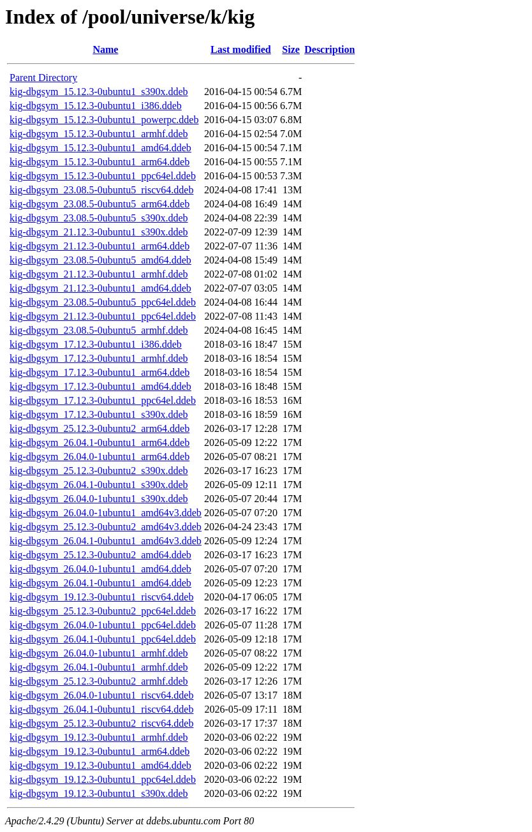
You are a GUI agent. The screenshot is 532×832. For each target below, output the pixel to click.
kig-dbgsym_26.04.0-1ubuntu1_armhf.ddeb (99, 653)
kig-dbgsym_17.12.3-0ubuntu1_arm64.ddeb (99, 372)
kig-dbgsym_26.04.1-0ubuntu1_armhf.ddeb (99, 667)
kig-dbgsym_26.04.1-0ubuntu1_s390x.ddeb (99, 484)
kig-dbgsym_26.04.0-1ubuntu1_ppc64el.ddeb (103, 625)
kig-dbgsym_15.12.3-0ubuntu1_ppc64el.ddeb (103, 175)
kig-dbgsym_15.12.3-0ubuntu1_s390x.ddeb (99, 91)
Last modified (241, 49)
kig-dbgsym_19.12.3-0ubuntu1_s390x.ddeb (99, 793)
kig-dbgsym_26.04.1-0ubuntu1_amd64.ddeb (100, 582)
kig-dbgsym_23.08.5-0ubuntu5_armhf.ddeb (99, 330)
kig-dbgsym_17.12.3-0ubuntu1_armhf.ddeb (99, 358)
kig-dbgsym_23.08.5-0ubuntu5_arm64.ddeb (99, 203)
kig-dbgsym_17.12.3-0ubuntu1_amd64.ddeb (100, 386)
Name (105, 49)
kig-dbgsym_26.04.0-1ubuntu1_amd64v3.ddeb (106, 512)
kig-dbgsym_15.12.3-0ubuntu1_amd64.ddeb (100, 147)
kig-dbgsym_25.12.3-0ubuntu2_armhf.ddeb (99, 681)
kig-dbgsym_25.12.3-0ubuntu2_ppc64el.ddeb (103, 610)
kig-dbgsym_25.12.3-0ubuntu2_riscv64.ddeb (101, 723)
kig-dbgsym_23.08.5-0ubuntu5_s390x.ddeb (99, 217)
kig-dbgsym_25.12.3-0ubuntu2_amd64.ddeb (100, 554)
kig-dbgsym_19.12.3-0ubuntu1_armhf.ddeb (99, 737)
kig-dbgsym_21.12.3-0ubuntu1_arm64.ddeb (99, 246)
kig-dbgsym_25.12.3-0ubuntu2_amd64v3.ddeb (106, 526)
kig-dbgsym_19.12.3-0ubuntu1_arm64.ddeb (99, 751)
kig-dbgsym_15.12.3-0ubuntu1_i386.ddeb (96, 105)
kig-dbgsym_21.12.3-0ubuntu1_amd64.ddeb (100, 288)
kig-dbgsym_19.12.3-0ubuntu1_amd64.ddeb (100, 765)
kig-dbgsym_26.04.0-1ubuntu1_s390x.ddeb (99, 498)
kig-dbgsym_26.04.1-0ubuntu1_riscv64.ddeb (101, 709)
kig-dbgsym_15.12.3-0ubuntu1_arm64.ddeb (99, 161)
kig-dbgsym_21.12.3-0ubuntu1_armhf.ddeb (99, 274)
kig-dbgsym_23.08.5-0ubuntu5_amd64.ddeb (100, 260)
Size (291, 49)
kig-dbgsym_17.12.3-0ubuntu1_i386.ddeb (96, 344)
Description (329, 49)
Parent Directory (43, 77)
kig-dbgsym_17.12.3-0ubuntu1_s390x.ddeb (99, 414)
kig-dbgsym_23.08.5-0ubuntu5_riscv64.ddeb (101, 189)
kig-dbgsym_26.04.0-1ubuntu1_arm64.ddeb (99, 456)
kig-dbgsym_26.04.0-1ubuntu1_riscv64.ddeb (101, 695)
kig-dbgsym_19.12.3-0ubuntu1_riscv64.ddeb (101, 596)
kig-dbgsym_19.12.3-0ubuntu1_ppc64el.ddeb (103, 779)
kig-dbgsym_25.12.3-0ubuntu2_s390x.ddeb (99, 470)
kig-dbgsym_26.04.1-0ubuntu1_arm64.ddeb (99, 442)
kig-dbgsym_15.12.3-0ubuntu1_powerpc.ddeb (104, 119)
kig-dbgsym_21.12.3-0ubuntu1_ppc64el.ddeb (103, 316)
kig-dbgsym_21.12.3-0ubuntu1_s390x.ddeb (99, 232)
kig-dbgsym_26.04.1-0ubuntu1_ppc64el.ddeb (103, 639)
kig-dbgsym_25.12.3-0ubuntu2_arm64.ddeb (99, 428)
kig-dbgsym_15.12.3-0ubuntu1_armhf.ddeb (99, 133)
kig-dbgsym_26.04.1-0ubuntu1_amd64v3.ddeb (106, 540)
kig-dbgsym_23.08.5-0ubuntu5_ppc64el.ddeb (103, 302)
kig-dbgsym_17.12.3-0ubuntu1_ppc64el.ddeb (103, 400)
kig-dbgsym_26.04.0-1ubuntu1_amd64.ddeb (100, 568)
